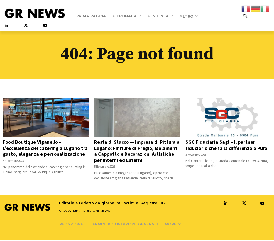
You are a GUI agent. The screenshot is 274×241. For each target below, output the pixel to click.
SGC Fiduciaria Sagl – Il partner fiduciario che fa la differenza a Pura (226, 145)
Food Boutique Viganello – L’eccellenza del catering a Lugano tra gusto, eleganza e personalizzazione (45, 148)
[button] (245, 16)
